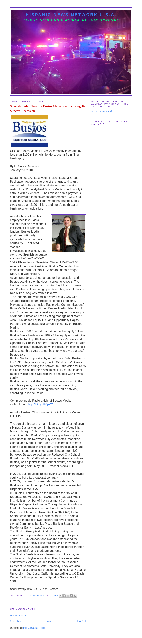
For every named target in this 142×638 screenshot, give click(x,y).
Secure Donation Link (102, 111)
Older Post (81, 621)
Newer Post (15, 621)
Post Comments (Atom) (34, 627)
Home (48, 621)
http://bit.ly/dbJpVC (40, 404)
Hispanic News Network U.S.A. (71, 14)
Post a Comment (18, 615)
